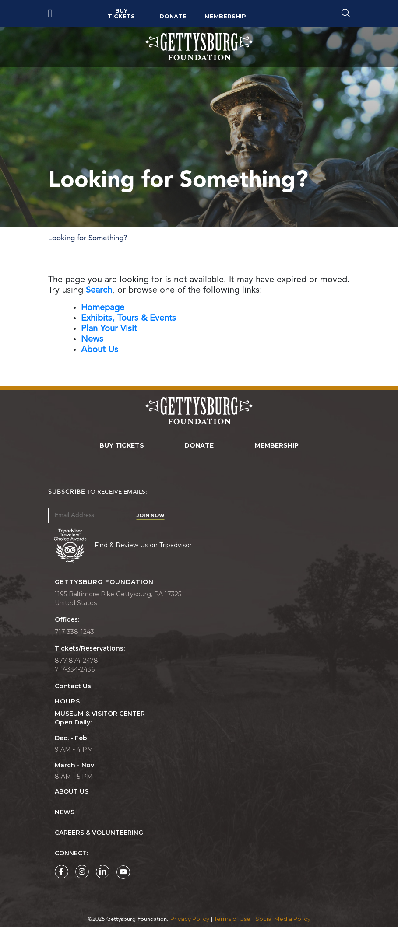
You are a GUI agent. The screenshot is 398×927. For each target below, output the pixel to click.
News (64, 812)
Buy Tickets (121, 13)
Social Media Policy (282, 918)
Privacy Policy (189, 918)
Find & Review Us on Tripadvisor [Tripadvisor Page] (143, 545)
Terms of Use (232, 918)
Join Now (151, 515)
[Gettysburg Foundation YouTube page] (123, 872)
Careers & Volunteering (99, 832)
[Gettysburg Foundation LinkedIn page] (102, 871)
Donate (173, 16)
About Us (71, 791)
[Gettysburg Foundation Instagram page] (82, 871)
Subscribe (66, 492)
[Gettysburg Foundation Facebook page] (61, 871)
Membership (225, 16)
